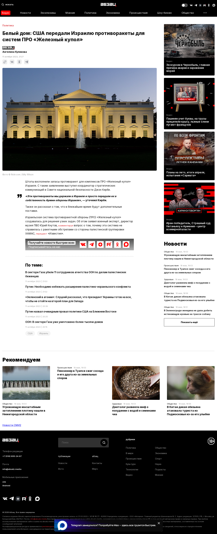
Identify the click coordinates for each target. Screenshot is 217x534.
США (30, 333)
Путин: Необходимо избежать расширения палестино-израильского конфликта (78, 286)
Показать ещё (189, 322)
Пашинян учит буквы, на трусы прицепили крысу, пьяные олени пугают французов (187, 121)
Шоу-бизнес (164, 12)
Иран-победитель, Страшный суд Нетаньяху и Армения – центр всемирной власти (188, 226)
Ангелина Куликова (14, 52)
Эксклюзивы (48, 12)
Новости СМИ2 (11, 425)
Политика (90, 12)
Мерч (95, 469)
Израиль (43, 333)
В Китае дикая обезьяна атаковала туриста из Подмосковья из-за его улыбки (188, 410)
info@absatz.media (11, 469)
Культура (130, 464)
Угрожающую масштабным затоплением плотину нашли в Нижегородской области (23, 410)
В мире (129, 453)
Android (6, 485)
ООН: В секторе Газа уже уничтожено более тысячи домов (64, 321)
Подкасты (160, 469)
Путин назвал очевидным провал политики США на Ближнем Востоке (70, 311)
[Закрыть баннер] (158, 523)
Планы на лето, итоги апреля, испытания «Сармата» (185, 174)
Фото (61, 469)
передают (42, 233)
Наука (158, 464)
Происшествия (138, 12)
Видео (5, 12)
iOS (4, 482)
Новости (25, 12)
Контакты (97, 463)
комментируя (67, 225)
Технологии (132, 469)
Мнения (70, 12)
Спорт (158, 458)
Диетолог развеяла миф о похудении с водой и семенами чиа (134, 410)
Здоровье (168, 279)
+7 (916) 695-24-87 (12, 456)
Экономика (113, 12)
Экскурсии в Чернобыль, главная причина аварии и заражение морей (188, 67)
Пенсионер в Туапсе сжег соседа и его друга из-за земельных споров (80, 374)
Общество (188, 12)
